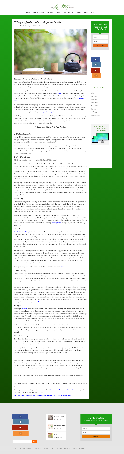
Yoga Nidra (49, 12)
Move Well (94, 96)
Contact (85, 12)
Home (28, 12)
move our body (54, 282)
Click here (17, 397)
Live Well (33, 27)
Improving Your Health (59, 426)
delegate (24, 310)
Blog (29, 27)
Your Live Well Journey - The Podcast (62, 391)
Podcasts (70, 12)
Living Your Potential (59, 417)
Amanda (18, 27)
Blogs (64, 12)
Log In (92, 12)
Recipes (58, 12)
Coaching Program (38, 12)
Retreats (78, 12)
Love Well (94, 93)
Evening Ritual (56, 224)
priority (58, 94)
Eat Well (94, 87)
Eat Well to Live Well (21, 233)
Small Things (95, 106)
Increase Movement (39, 303)
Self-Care (38, 27)
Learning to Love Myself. (46, 113)
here (62, 268)
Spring (55, 435)
